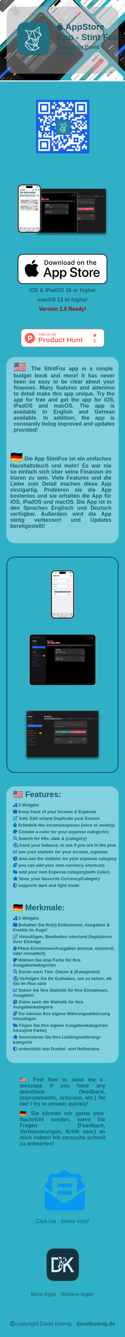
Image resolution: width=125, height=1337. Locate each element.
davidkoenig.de (95, 1324)
